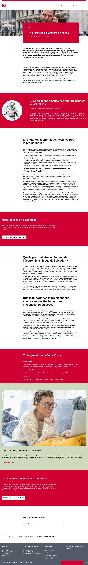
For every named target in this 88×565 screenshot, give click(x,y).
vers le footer (86, 563)
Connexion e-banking (70, 6)
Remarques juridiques (29, 562)
